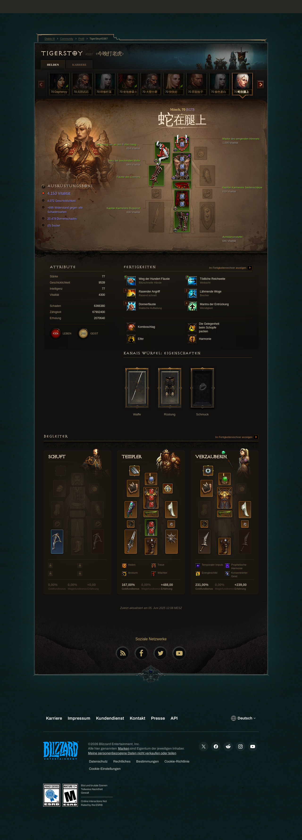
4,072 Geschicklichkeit (59, 201)
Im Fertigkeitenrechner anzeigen (230, 268)
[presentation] (18, 12)
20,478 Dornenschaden (60, 219)
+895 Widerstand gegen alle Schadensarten (63, 210)
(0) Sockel (51, 225)
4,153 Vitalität (56, 193)
